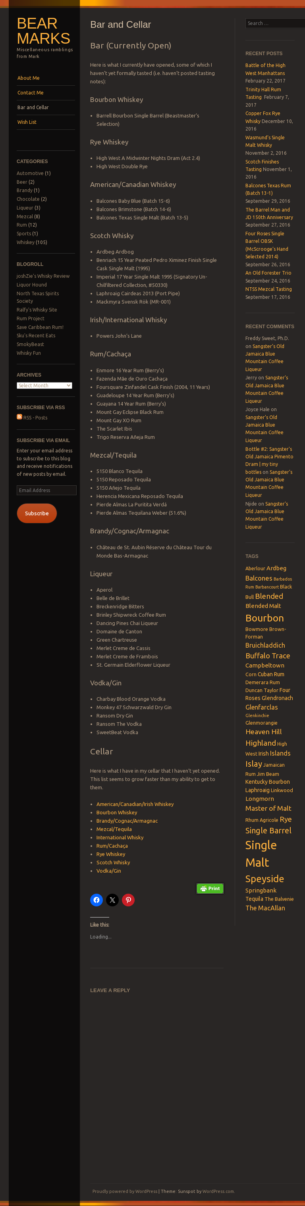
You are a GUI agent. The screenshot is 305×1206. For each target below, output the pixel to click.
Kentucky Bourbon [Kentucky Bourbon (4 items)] (267, 782)
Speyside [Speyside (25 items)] (264, 878)
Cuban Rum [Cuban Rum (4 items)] (271, 674)
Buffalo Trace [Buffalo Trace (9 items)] (267, 656)
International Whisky (120, 837)
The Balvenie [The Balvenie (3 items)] (279, 899)
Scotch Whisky (113, 862)
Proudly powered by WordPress (125, 1191)
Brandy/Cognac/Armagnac (127, 820)
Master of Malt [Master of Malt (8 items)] (268, 808)
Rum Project (30, 318)
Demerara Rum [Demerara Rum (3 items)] (262, 682)
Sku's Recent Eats (36, 335)
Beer (22, 182)
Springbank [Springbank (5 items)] (260, 890)
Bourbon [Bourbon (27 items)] (264, 617)
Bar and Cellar (33, 107)
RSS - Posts (32, 417)
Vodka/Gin (109, 870)
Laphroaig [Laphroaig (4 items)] (257, 790)
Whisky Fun (29, 353)
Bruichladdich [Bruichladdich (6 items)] (265, 645)
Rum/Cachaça (112, 845)
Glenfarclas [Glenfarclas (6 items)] (261, 707)
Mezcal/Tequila (114, 829)
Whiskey (26, 242)
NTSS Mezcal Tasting (268, 289)
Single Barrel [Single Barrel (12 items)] (268, 830)
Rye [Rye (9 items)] (286, 819)
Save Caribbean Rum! (40, 327)
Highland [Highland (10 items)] (260, 743)
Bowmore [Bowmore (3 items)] (256, 629)
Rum (22, 224)
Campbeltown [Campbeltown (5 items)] (264, 665)
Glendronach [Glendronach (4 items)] (277, 698)
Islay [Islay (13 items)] (253, 763)
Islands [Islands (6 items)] (280, 753)
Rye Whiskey (111, 854)
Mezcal (25, 216)
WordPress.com (218, 1191)
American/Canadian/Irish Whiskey (135, 804)
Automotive (30, 173)
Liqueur (25, 207)
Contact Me (30, 92)
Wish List (27, 122)
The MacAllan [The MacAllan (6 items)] (265, 908)
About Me (28, 78)
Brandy (25, 190)
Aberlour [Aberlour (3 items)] (255, 568)
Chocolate (28, 199)
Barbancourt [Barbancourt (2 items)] (267, 587)
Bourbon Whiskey (117, 812)
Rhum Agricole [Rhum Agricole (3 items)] (261, 820)
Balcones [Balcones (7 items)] (258, 578)
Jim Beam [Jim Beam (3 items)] (268, 774)
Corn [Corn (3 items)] (251, 674)
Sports (24, 233)
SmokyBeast (30, 344)
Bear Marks (43, 31)
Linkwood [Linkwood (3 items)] (282, 790)
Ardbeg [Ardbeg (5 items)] (276, 568)
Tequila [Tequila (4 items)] (254, 899)
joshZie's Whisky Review (43, 276)
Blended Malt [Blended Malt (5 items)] (263, 605)
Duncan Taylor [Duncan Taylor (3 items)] (261, 690)
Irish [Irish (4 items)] (264, 753)
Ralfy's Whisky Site (37, 309)
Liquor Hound (32, 284)
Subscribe (37, 513)
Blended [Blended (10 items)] (269, 596)
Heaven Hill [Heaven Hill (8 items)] (263, 731)
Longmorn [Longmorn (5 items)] (259, 798)
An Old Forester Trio (268, 272)
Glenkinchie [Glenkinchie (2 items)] (257, 715)
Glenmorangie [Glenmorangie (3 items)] (261, 722)
